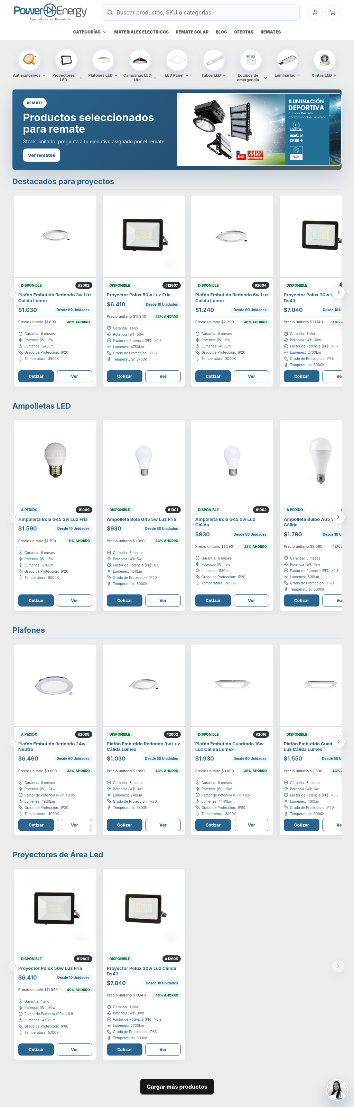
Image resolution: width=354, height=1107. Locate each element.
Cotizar (36, 376)
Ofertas (243, 32)
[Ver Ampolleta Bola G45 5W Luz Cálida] (232, 461)
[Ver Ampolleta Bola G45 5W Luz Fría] (144, 461)
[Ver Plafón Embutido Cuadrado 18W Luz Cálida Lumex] (232, 686)
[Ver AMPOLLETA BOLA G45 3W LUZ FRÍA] (55, 461)
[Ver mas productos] (338, 292)
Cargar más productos (177, 1086)
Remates (271, 32)
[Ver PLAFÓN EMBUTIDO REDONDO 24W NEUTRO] (55, 686)
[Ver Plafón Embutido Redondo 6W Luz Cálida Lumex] (232, 236)
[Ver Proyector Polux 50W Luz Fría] (144, 236)
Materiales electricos (141, 32)
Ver (74, 376)
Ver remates (41, 155)
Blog (221, 32)
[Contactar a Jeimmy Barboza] (337, 1090)
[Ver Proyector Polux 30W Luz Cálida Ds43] (144, 910)
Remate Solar (192, 32)
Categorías (90, 32)
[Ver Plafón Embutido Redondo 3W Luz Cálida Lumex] (55, 236)
